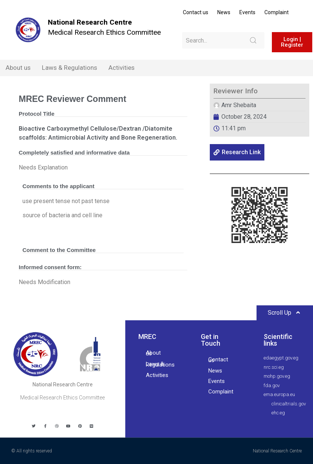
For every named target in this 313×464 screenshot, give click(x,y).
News (223, 12)
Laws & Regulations (69, 67)
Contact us (195, 12)
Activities (121, 67)
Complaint (276, 12)
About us (18, 67)
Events (247, 12)
